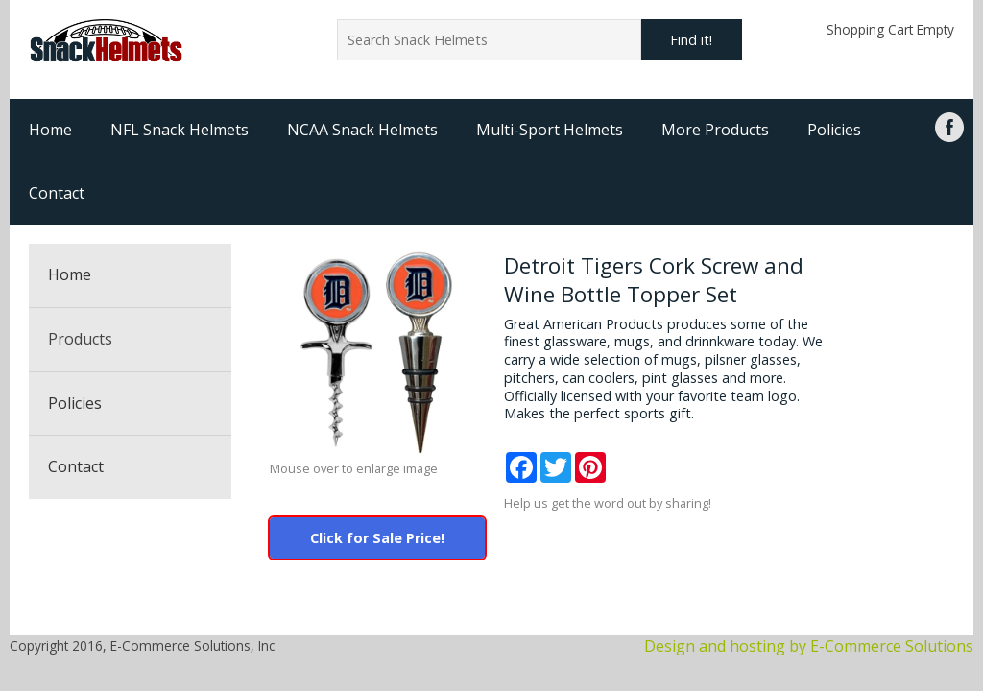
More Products (715, 129)
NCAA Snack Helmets (362, 129)
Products (80, 338)
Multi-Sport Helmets (549, 129)
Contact (56, 192)
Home (50, 129)
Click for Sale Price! (377, 538)
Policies (834, 129)
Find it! (691, 40)
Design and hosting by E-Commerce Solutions (808, 645)
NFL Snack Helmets (179, 129)
